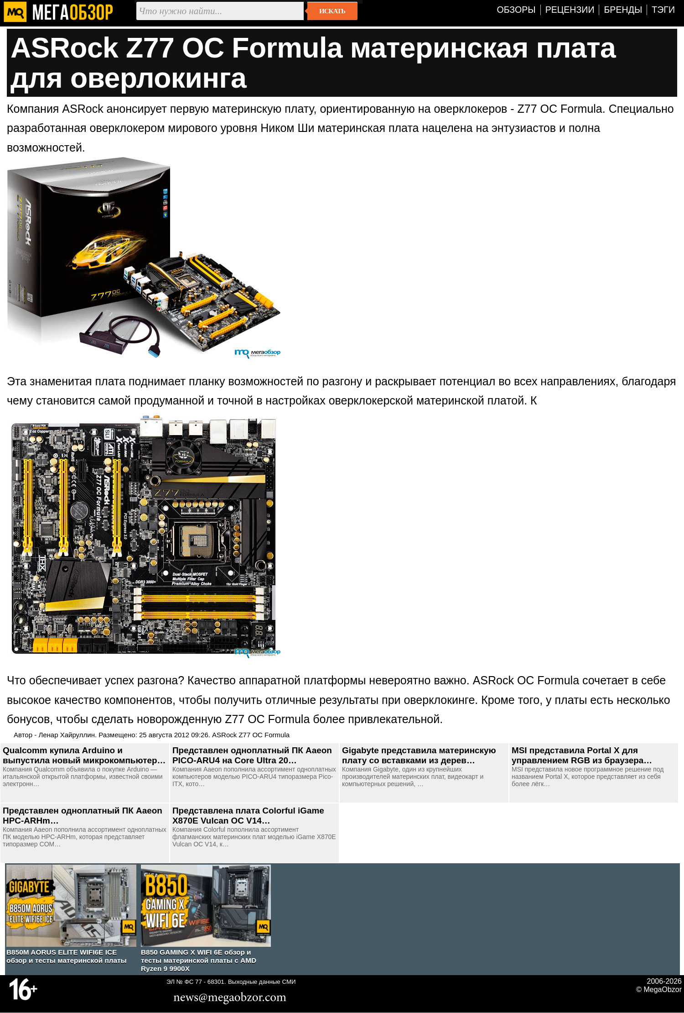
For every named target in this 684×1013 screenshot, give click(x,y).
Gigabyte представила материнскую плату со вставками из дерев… (419, 755)
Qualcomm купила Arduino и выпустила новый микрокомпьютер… (84, 755)
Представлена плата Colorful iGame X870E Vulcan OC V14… (248, 815)
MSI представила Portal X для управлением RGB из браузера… (582, 755)
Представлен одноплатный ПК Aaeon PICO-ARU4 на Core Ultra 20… (252, 755)
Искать (332, 11)
